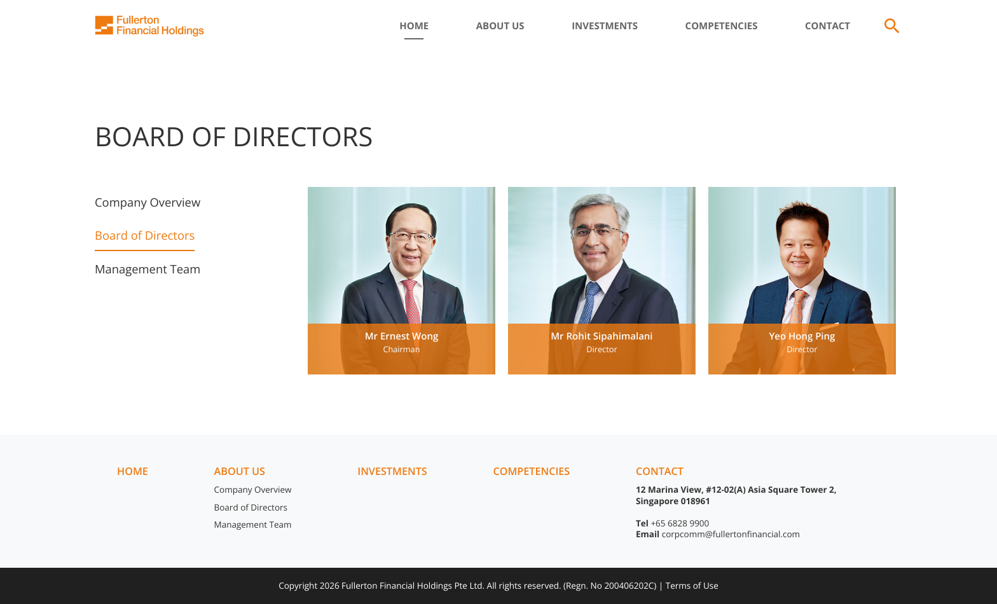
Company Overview (147, 202)
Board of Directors (145, 236)
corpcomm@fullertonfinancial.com (731, 534)
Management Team (147, 269)
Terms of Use (692, 585)
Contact (827, 26)
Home (414, 26)
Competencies (721, 26)
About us (239, 471)
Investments (605, 26)
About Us (500, 26)
